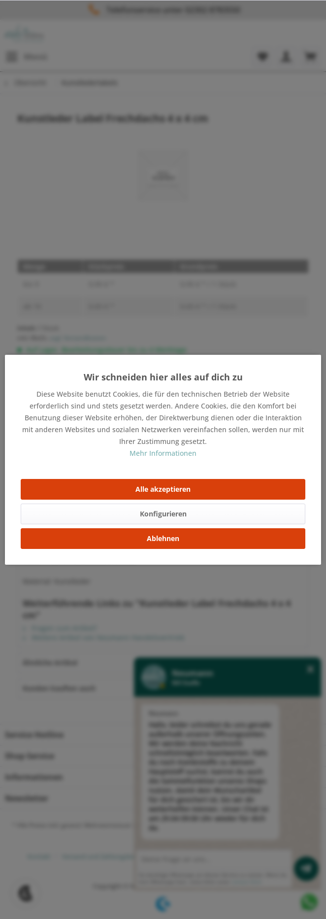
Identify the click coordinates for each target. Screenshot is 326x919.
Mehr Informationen (163, 453)
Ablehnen (163, 538)
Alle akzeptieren (163, 489)
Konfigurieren (163, 513)
